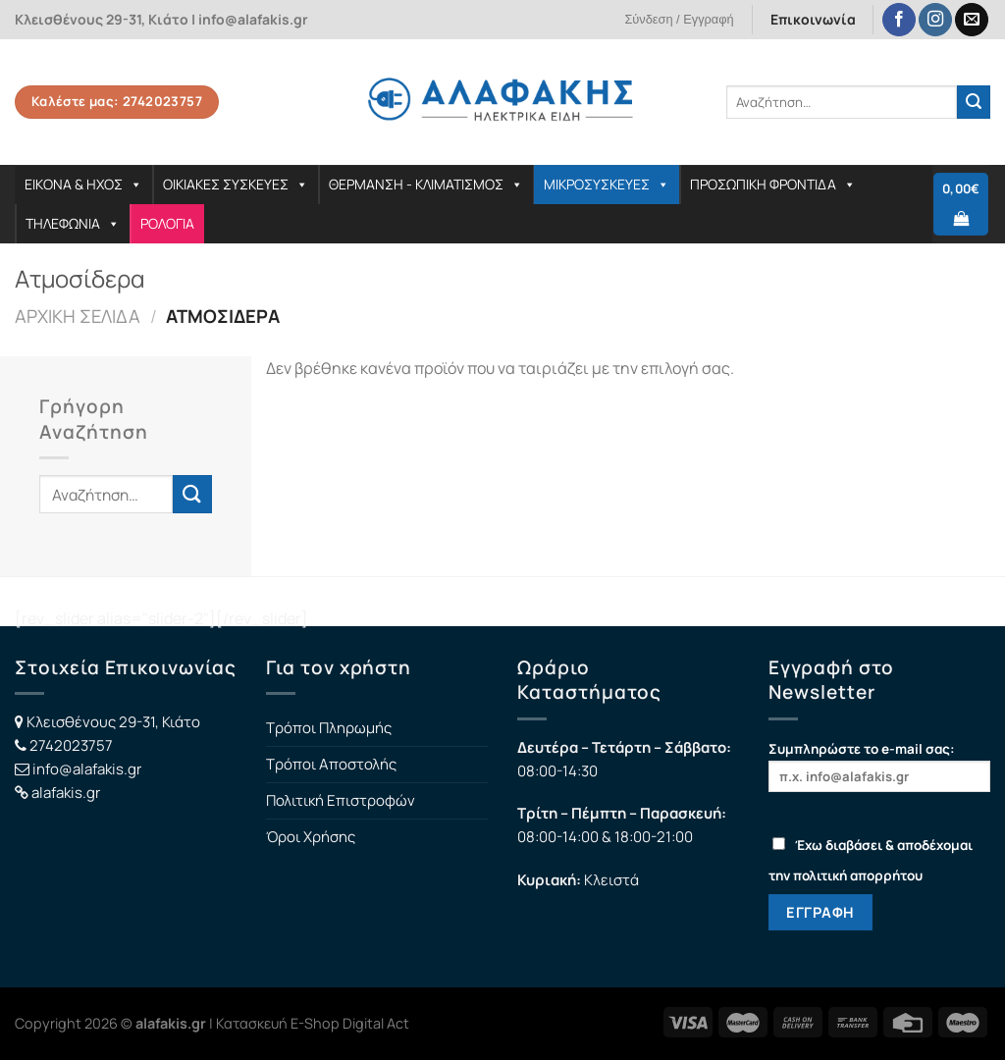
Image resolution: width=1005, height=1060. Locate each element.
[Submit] (973, 102)
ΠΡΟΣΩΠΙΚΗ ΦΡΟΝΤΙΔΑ (773, 184)
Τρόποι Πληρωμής (329, 727)
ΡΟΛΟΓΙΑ (167, 223)
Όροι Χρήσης (310, 836)
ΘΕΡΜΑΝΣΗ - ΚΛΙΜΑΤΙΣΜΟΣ (426, 184)
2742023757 (71, 745)
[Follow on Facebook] (899, 20)
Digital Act (376, 1023)
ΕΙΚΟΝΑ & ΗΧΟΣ (83, 184)
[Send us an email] (971, 20)
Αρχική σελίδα (77, 316)
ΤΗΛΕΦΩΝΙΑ (73, 223)
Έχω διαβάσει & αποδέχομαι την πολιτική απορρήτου (870, 860)
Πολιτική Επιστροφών (340, 800)
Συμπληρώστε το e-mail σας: (879, 766)
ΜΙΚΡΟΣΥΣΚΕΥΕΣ (606, 184)
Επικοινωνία (813, 19)
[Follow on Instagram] (935, 20)
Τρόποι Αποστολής (331, 764)
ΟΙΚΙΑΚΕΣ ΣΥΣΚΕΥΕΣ (235, 184)
